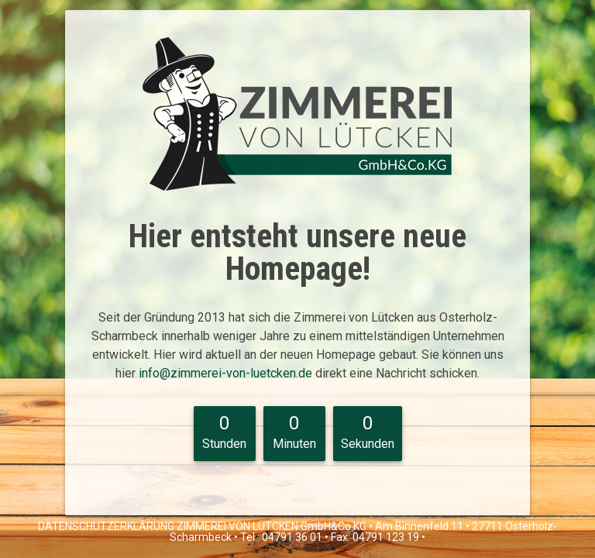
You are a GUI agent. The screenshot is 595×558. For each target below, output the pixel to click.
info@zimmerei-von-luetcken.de (227, 373)
